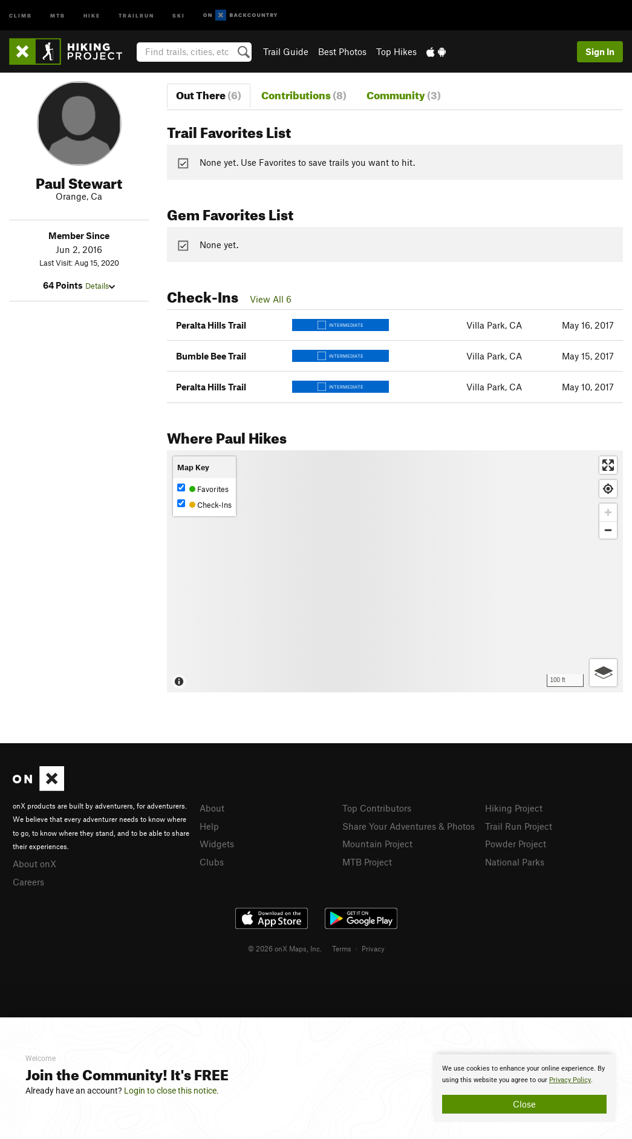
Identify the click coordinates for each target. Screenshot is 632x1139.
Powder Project (515, 843)
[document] (524, 1088)
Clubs (212, 861)
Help (209, 826)
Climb (20, 15)
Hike (91, 15)
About (212, 808)
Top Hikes (396, 51)
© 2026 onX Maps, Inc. (285, 948)
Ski (178, 15)
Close (524, 1103)
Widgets (217, 843)
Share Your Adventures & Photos (408, 826)
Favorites (203, 489)
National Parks (514, 861)
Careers (28, 881)
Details (100, 285)
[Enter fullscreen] (608, 465)
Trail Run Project (518, 826)
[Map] (395, 571)
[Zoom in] (608, 512)
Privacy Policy (570, 1080)
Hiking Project (513, 808)
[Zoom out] (608, 530)
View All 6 (271, 299)
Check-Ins (204, 504)
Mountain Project (377, 843)
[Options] (603, 672)
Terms (341, 948)
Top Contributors (376, 808)
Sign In (599, 51)
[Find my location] (608, 488)
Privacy (373, 948)
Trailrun (136, 15)
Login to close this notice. (171, 1090)
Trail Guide (285, 51)
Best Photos (342, 51)
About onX (34, 863)
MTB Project (367, 861)
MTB (57, 15)
